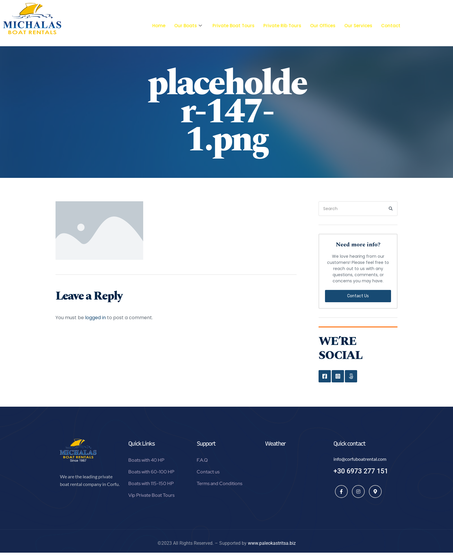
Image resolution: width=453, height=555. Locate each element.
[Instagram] (358, 493)
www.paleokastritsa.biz (272, 545)
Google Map (351, 376)
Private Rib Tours (282, 26)
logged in (95, 317)
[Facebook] (341, 493)
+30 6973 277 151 (360, 473)
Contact (390, 26)
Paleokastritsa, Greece (295, 480)
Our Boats (188, 26)
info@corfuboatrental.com (359, 461)
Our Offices (323, 26)
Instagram (338, 376)
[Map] (375, 493)
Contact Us (358, 295)
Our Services (358, 26)
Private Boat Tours (233, 26)
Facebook (325, 376)
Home (158, 26)
